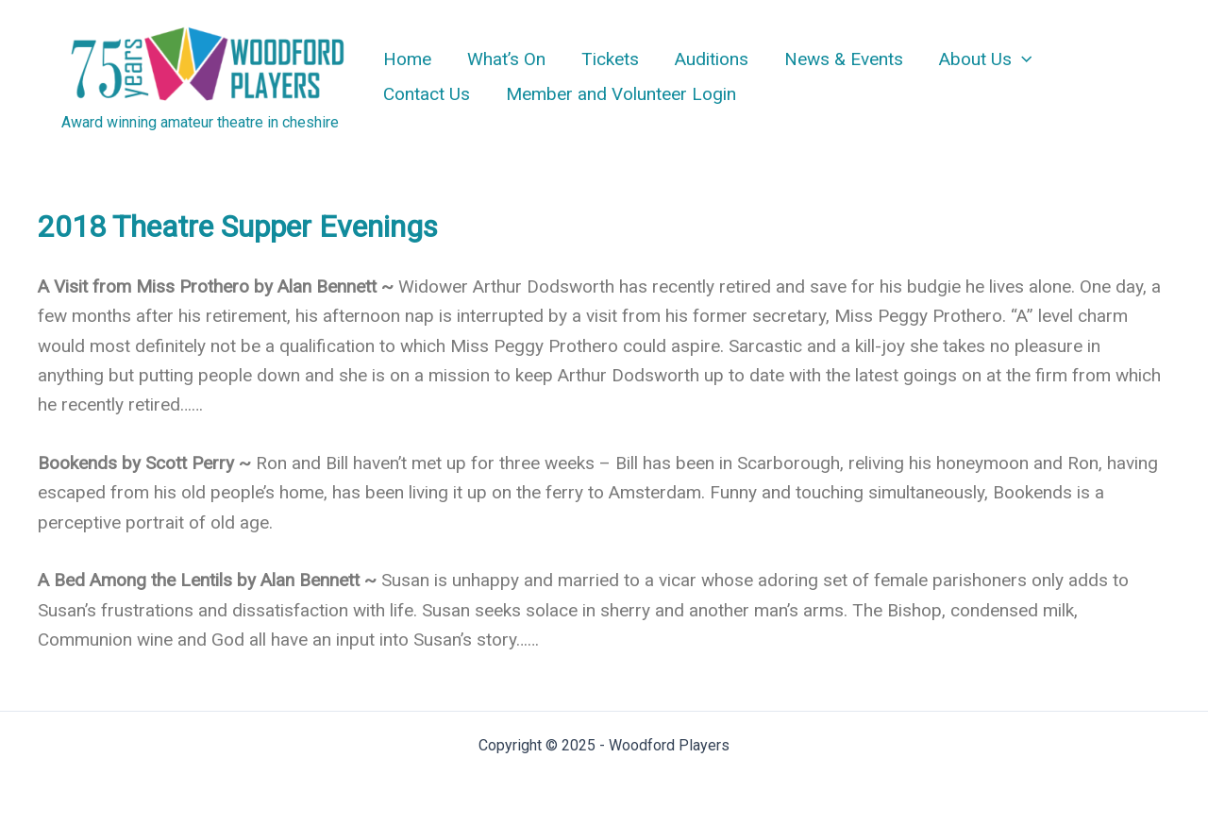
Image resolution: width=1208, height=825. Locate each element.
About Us (985, 59)
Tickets (610, 59)
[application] (1022, 59)
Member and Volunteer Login (621, 94)
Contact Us (426, 94)
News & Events (843, 59)
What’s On (506, 59)
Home (407, 59)
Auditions (711, 59)
